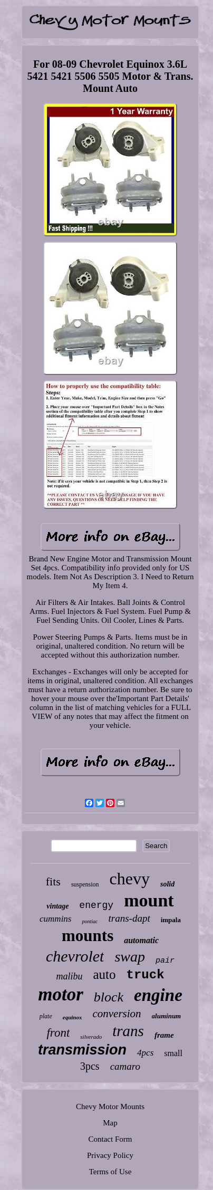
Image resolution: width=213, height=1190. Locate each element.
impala (171, 920)
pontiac (90, 921)
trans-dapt (129, 918)
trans (128, 1030)
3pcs (90, 1066)
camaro (125, 1066)
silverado (91, 1037)
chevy (130, 878)
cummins (55, 919)
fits (53, 881)
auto (104, 974)
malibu (69, 976)
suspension (85, 884)
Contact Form (110, 1139)
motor (60, 994)
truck (145, 975)
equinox (72, 1017)
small (173, 1053)
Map (110, 1123)
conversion (116, 1013)
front (58, 1032)
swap (129, 956)
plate (46, 1016)
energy (96, 905)
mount (148, 900)
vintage (57, 906)
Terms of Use (110, 1171)
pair (165, 960)
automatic (141, 940)
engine (158, 995)
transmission (82, 1050)
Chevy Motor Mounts (110, 1106)
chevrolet (75, 956)
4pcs (145, 1053)
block (108, 997)
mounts (87, 935)
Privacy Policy (110, 1155)
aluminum (166, 1016)
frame (164, 1035)
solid (167, 884)
